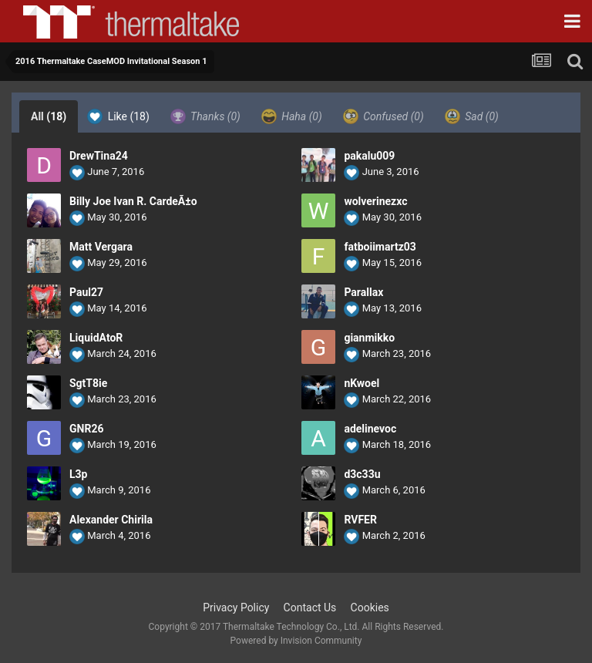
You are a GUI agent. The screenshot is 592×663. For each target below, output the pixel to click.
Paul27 (86, 292)
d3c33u (362, 474)
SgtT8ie (88, 383)
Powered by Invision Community (296, 640)
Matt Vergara (101, 247)
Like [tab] (118, 116)
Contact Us (310, 607)
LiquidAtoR (96, 338)
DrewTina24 (98, 156)
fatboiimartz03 (379, 247)
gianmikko (369, 338)
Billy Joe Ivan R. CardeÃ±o (133, 201)
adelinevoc (370, 428)
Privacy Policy (236, 607)
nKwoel (361, 383)
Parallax (363, 292)
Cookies (370, 607)
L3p (78, 474)
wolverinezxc (375, 201)
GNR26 (86, 428)
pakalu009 (369, 156)
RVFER (360, 519)
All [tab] (48, 116)
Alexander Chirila (111, 519)
